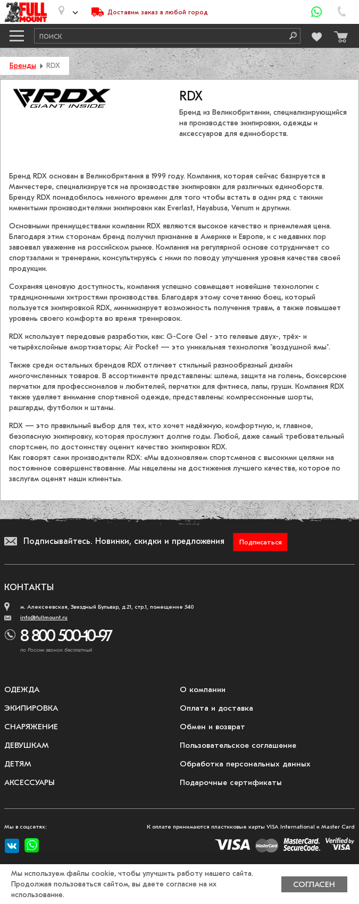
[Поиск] (289, 36)
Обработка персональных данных (245, 764)
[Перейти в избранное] (315, 35)
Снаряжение (31, 726)
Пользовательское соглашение (238, 745)
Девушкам (26, 745)
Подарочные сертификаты (231, 782)
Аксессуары (29, 782)
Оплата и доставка (216, 708)
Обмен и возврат (212, 726)
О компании (203, 689)
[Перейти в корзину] (338, 34)
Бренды (23, 65)
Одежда (21, 689)
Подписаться (260, 542)
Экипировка (31, 708)
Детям (17, 764)
